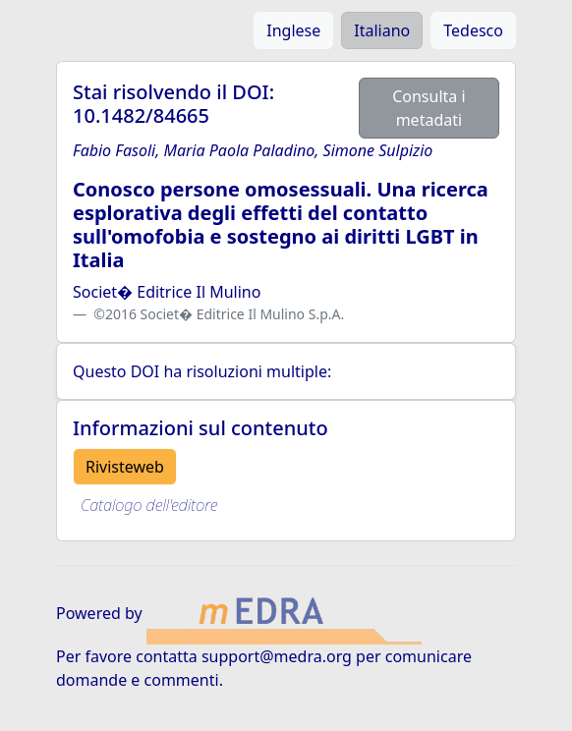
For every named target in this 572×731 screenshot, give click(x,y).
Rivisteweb (125, 467)
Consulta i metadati (428, 108)
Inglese (293, 30)
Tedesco (473, 30)
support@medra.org (276, 656)
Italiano (382, 30)
